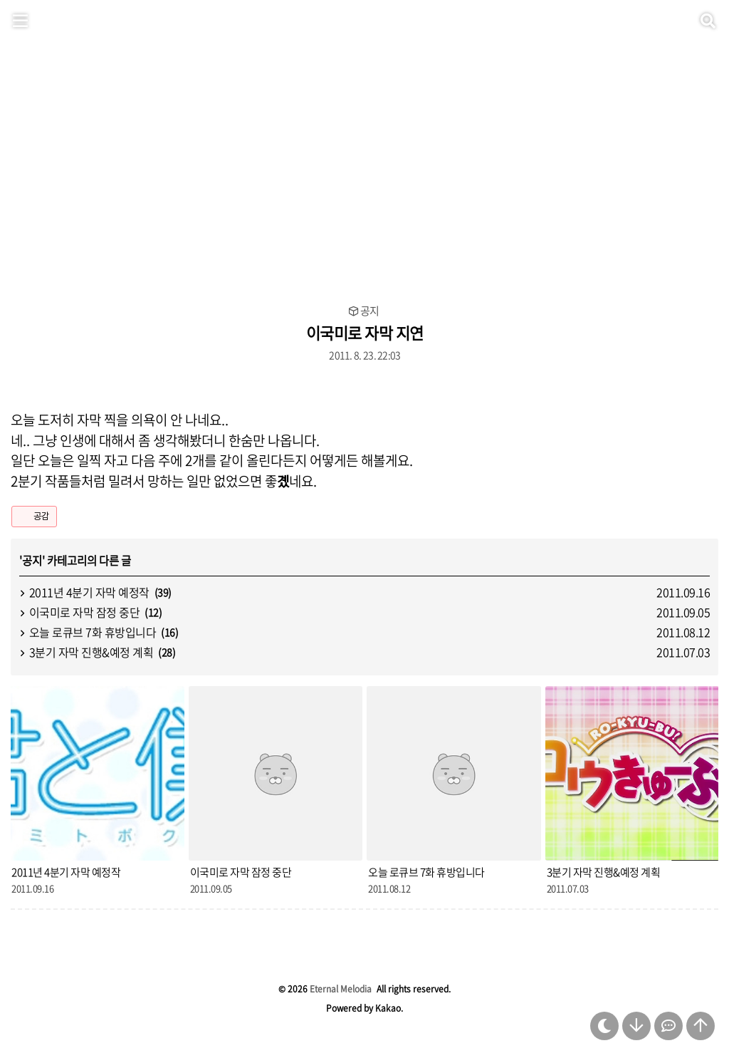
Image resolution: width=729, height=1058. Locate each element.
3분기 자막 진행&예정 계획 (91, 651)
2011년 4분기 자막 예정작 (89, 592)
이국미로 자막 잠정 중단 (84, 612)
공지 (369, 311)
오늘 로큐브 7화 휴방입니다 (93, 631)
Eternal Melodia (341, 988)
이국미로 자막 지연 (365, 332)
